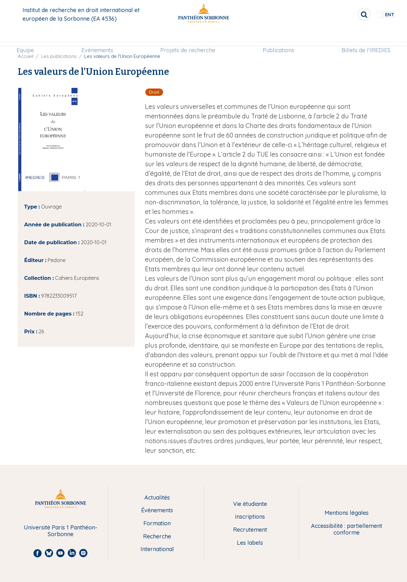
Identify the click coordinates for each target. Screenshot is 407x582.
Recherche (157, 536)
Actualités (157, 497)
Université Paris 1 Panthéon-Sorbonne (60, 530)
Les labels (250, 543)
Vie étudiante (250, 504)
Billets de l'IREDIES (361, 37)
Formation (157, 523)
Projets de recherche (188, 37)
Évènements (157, 510)
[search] (345, 14)
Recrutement (250, 530)
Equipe (29, 37)
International (157, 549)
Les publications (59, 56)
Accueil (25, 56)
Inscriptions (250, 517)
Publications (276, 37)
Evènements (99, 37)
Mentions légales (347, 513)
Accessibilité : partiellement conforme (346, 529)
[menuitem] (29, 37)
